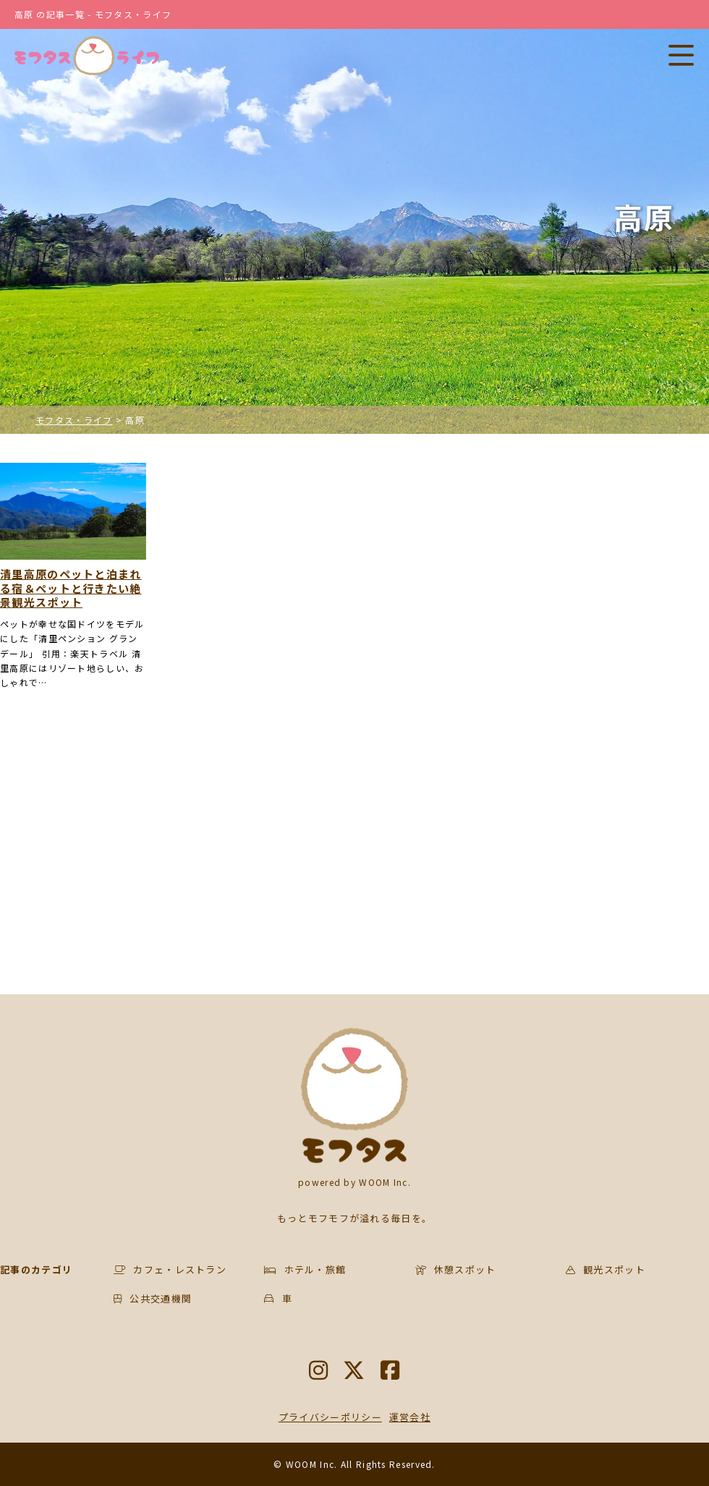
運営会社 (409, 1417)
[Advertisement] (228, 849)
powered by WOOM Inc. (354, 1182)
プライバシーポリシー (330, 1417)
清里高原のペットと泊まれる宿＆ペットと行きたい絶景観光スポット (71, 588)
